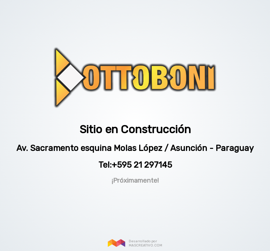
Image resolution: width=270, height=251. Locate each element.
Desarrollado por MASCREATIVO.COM (145, 243)
